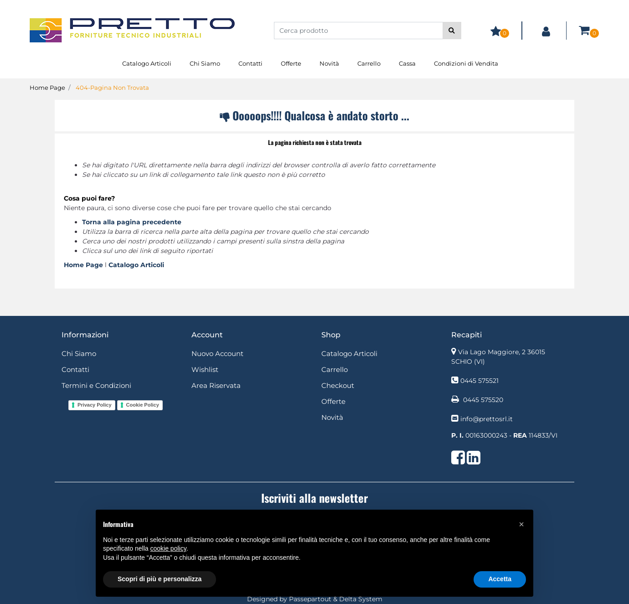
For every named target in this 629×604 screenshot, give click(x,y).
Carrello (369, 63)
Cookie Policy (142, 405)
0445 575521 (479, 381)
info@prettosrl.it (486, 419)
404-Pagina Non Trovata (112, 87)
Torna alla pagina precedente (131, 222)
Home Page (47, 87)
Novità (329, 63)
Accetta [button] (499, 579)
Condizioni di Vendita (466, 63)
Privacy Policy (94, 405)
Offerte (291, 63)
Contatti (250, 63)
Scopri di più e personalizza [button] (159, 579)
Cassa (407, 63)
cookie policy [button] (168, 548)
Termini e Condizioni (96, 385)
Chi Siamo (205, 63)
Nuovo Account (217, 353)
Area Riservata (216, 385)
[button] (452, 30)
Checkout (337, 385)
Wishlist (204, 369)
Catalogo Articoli (146, 63)
